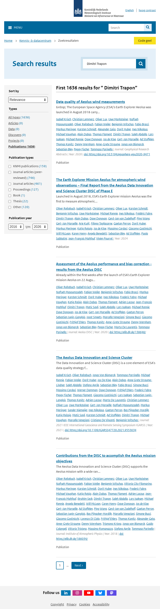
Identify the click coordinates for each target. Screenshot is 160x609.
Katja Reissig (84, 228)
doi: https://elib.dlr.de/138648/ (127, 332)
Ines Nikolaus (140, 129)
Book (19, 195)
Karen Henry (79, 233)
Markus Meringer (66, 129)
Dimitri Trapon (121, 134)
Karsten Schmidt (86, 129)
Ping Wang (143, 218)
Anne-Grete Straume (108, 144)
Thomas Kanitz (65, 144)
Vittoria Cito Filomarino (138, 484)
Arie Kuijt (84, 223)
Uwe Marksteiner (118, 119)
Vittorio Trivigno (77, 529)
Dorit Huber (124, 129)
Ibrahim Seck (85, 499)
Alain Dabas (84, 134)
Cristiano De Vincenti (103, 420)
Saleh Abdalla (139, 134)
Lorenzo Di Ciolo (90, 519)
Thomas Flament (102, 134)
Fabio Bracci (142, 124)
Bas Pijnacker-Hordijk (136, 410)
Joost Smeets (93, 317)
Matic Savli (92, 307)
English (129, 10)
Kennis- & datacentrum (35, 41)
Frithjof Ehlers (78, 322)
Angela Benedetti (97, 233)
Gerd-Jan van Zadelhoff (121, 218)
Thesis (20, 201)
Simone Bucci (133, 317)
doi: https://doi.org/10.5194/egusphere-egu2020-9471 (117, 154)
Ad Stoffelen (147, 139)
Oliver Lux (101, 119)
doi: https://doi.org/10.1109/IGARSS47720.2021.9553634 (100, 430)
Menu (18, 27)
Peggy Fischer (81, 149)
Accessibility (101, 604)
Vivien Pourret (104, 238)
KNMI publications (30, 166)
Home (8, 41)
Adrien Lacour (127, 302)
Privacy (71, 604)
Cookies (84, 604)
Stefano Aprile (91, 385)
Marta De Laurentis (125, 327)
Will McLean (63, 233)
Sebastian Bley (64, 149)
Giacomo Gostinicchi (140, 228)
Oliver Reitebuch (83, 124)
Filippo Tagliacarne (101, 223)
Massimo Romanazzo (100, 529)
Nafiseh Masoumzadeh (69, 292)
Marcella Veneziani (113, 317)
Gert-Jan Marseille (128, 139)
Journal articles (27, 184)
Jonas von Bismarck (132, 144)
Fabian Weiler (102, 124)
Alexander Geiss (107, 129)
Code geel (145, 41)
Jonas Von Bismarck (103, 375)
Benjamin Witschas (123, 124)
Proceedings (26, 189)
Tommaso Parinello (101, 149)
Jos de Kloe (109, 139)
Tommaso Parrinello (128, 375)
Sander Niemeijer (77, 410)
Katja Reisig (75, 302)
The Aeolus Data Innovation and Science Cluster (94, 357)
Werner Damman (87, 390)
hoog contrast (147, 10)
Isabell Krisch (63, 119)
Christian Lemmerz (83, 119)
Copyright (57, 604)
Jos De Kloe (104, 380)
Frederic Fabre (128, 297)
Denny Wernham (85, 144)
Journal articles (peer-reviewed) (27, 175)
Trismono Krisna (111, 524)
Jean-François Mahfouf (81, 238)
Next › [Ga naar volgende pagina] (79, 565)
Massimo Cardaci (117, 228)
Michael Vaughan (66, 134)
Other (21, 207)
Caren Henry (109, 504)
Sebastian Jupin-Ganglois (70, 317)
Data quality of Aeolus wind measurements (90, 101)
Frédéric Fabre (144, 213)
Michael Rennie (74, 139)
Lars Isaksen (123, 307)
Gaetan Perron (122, 223)
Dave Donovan (93, 139)
